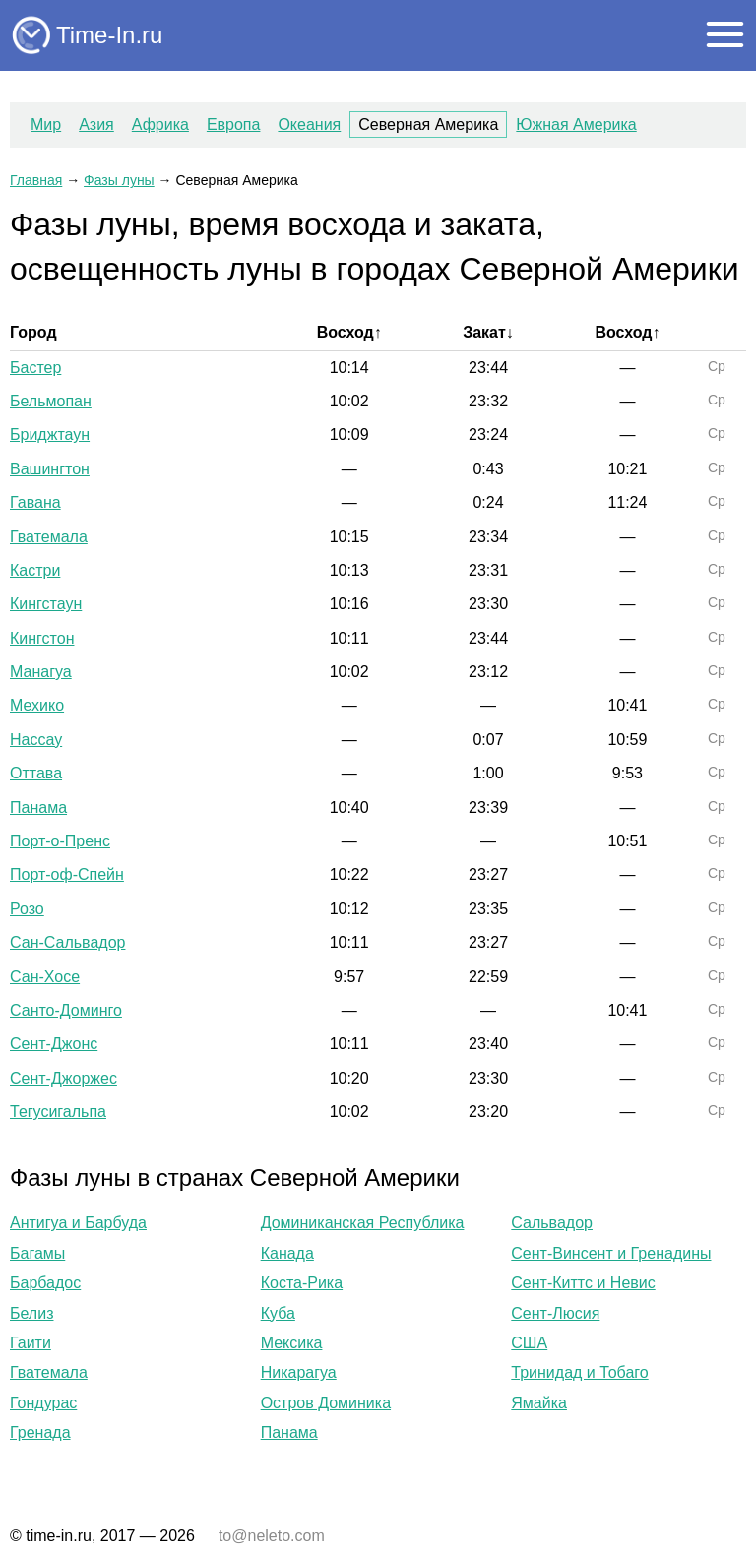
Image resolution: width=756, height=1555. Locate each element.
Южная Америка (576, 124)
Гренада (40, 1432)
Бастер (35, 367)
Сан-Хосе (45, 976)
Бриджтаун (50, 434)
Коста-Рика (302, 1283)
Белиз (31, 1313)
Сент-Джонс (53, 1043)
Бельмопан (51, 401)
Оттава (36, 773)
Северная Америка (428, 124)
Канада (287, 1253)
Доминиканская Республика (363, 1222)
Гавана (35, 502)
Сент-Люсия (555, 1313)
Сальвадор (552, 1222)
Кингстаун (46, 603)
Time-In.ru (109, 35)
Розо (27, 909)
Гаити (30, 1343)
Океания (309, 124)
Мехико (37, 705)
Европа (234, 124)
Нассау (36, 739)
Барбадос (45, 1283)
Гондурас (43, 1403)
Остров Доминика (326, 1403)
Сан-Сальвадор (67, 942)
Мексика (292, 1343)
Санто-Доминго (66, 1010)
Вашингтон (50, 469)
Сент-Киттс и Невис (583, 1283)
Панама (38, 807)
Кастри (35, 570)
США (529, 1343)
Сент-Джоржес (63, 1078)
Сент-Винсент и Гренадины (611, 1253)
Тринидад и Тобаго (579, 1372)
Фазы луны (119, 180)
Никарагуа (299, 1372)
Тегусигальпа (58, 1111)
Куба (278, 1313)
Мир (46, 124)
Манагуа (41, 671)
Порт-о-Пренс (60, 841)
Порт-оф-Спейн (67, 874)
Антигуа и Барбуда (78, 1222)
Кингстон (42, 638)
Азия (96, 124)
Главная (36, 180)
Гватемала (49, 537)
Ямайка (539, 1403)
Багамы (37, 1253)
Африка (160, 124)
